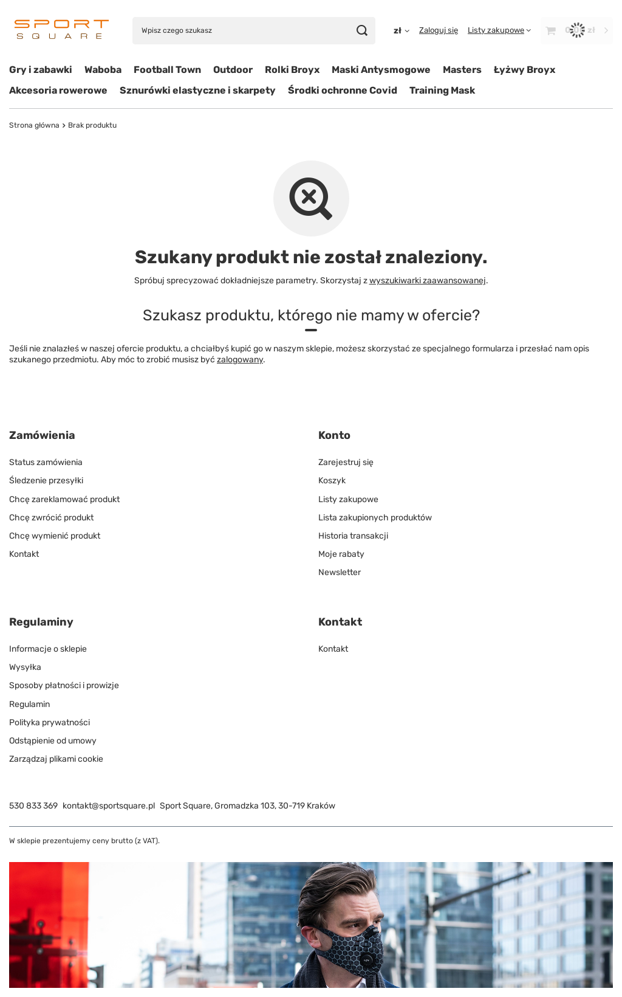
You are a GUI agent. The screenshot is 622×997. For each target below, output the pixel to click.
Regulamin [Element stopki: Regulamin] (29, 704)
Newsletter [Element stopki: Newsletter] (339, 572)
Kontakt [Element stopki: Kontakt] (24, 554)
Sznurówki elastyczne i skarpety (198, 90)
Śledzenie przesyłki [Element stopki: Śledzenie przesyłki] (46, 480)
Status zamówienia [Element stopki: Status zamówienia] (46, 462)
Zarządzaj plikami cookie (56, 759)
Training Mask (442, 90)
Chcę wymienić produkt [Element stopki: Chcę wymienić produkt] (54, 536)
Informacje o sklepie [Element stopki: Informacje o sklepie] (48, 649)
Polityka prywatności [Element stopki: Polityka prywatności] (49, 722)
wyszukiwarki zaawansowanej (427, 280)
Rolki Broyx (292, 69)
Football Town (167, 69)
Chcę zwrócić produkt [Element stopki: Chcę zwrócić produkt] (51, 517)
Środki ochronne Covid (342, 90)
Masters (462, 69)
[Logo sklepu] (61, 31)
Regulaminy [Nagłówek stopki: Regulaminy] (41, 622)
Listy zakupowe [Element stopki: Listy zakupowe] (348, 499)
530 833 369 (33, 806)
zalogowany (240, 360)
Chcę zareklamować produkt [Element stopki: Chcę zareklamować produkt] (64, 499)
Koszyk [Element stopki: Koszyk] (332, 480)
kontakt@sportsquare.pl (109, 806)
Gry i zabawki (40, 69)
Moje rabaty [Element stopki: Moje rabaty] (341, 554)
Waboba (102, 69)
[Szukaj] (361, 30)
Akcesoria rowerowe (58, 90)
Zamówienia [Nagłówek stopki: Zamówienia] (42, 435)
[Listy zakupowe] (499, 30)
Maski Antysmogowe (381, 69)
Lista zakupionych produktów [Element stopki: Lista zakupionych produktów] (375, 517)
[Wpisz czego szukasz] (253, 30)
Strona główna (34, 125)
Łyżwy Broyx (524, 69)
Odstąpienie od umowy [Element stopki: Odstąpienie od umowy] (53, 741)
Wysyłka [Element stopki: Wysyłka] (25, 667)
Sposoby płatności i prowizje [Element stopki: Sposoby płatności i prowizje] (64, 685)
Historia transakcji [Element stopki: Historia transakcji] (353, 536)
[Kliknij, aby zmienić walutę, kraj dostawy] (401, 30)
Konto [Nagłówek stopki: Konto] (334, 435)
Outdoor (233, 69)
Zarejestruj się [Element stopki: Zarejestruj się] (346, 462)
